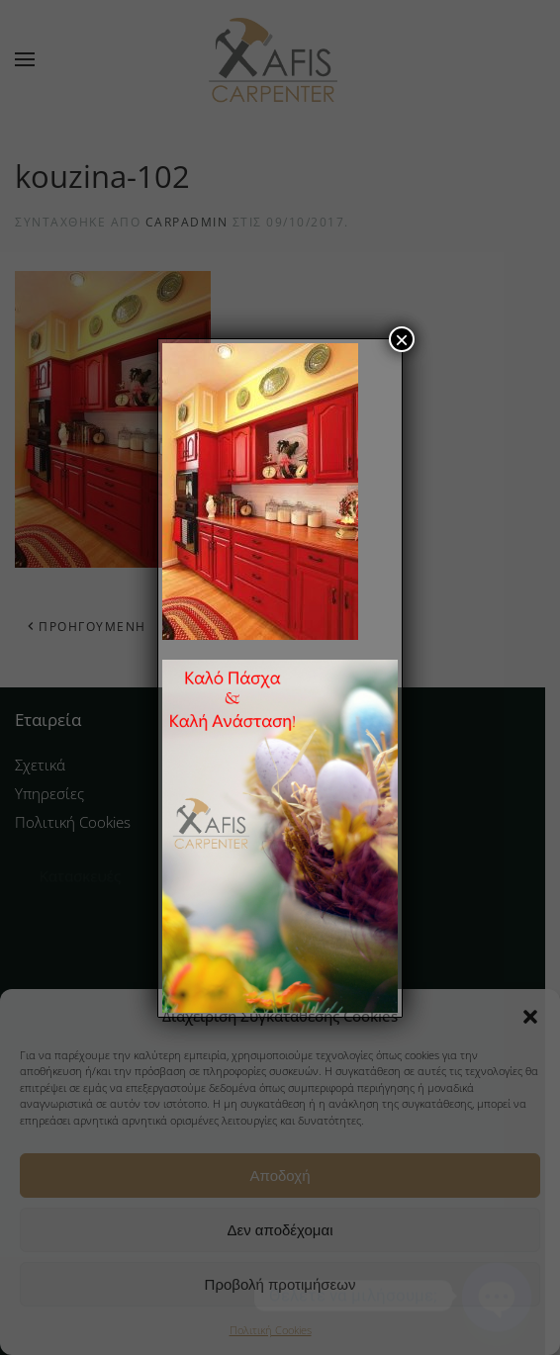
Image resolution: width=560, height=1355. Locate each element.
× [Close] (402, 339)
